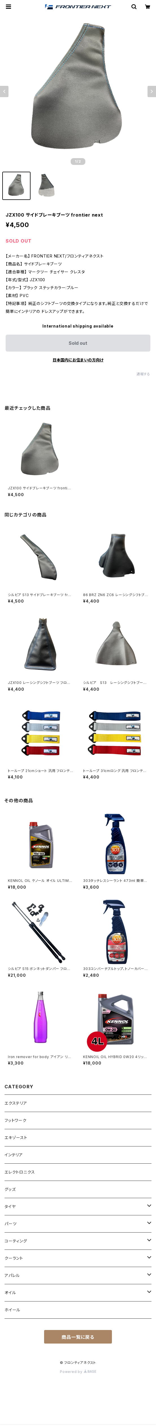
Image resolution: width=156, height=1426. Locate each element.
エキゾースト (16, 1137)
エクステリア (16, 1103)
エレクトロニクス (20, 1172)
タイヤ (10, 1206)
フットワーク (16, 1120)
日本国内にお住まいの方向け (78, 359)
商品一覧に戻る (78, 1337)
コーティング (16, 1241)
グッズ (10, 1189)
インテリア (14, 1154)
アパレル (12, 1275)
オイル (10, 1292)
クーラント (14, 1258)
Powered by (78, 1372)
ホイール (12, 1309)
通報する (143, 374)
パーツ (10, 1223)
